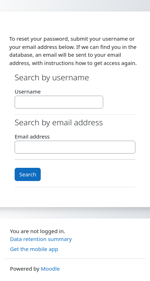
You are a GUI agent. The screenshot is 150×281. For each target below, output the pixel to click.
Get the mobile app (34, 248)
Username (28, 91)
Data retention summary (41, 238)
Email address (32, 136)
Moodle (50, 268)
